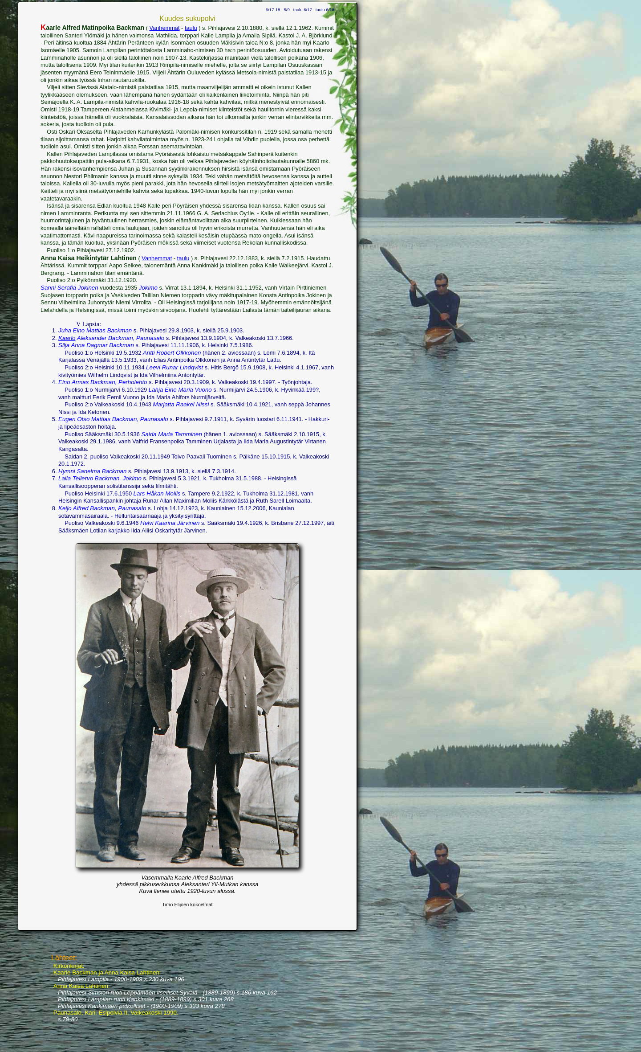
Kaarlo (67, 338)
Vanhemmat (164, 28)
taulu (191, 28)
